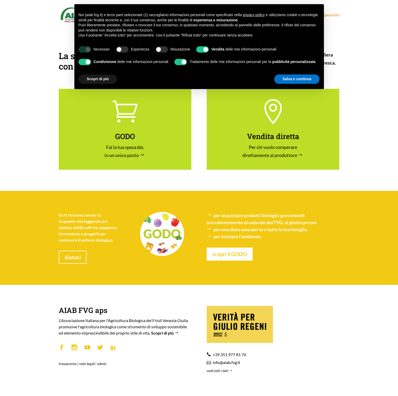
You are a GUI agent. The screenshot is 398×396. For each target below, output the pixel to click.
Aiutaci (72, 257)
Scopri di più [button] (98, 79)
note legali (87, 364)
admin (101, 364)
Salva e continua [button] (297, 79)
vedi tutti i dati (220, 371)
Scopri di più (165, 332)
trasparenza (68, 364)
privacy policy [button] (254, 15)
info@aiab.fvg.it (226, 362)
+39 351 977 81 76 (229, 354)
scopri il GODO (229, 254)
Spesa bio (329, 15)
